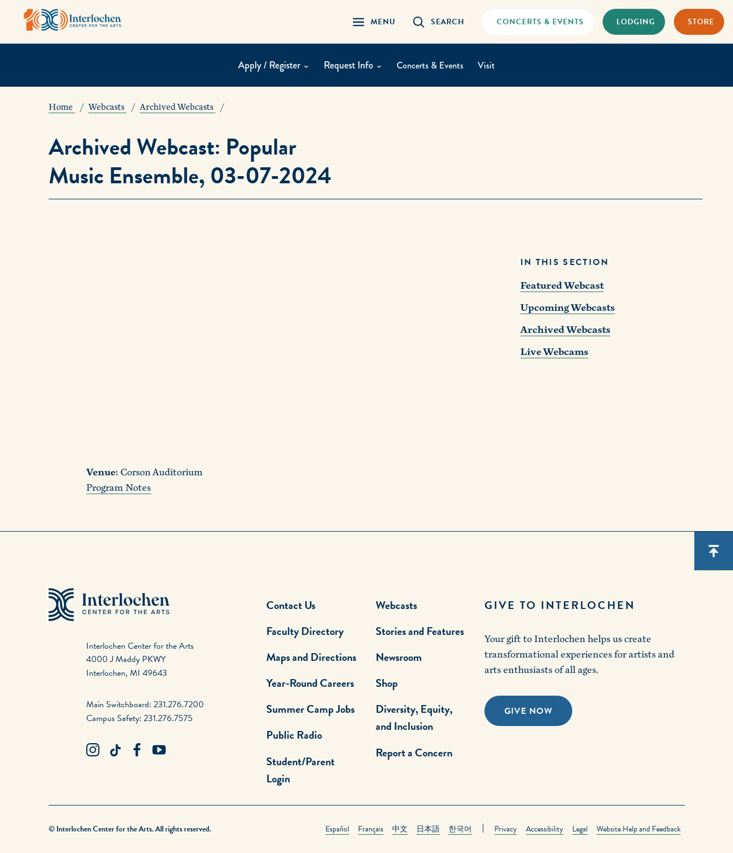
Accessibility (544, 829)
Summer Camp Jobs (310, 709)
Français (370, 829)
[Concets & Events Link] (537, 22)
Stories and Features (420, 631)
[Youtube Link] (159, 750)
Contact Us (290, 605)
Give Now (528, 711)
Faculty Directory (305, 631)
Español (337, 829)
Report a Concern (414, 752)
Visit (489, 66)
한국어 (460, 829)
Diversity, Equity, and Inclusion (414, 717)
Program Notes (118, 487)
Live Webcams (554, 352)
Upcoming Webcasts (567, 307)
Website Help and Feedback (639, 829)
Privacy (505, 829)
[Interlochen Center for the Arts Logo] (82, 20)
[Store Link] (699, 22)
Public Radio (294, 735)
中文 (400, 829)
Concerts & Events (429, 66)
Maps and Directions (311, 657)
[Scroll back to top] (713, 551)
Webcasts (396, 605)
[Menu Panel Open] (374, 22)
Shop (387, 683)
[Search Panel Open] (439, 22)
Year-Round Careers (310, 683)
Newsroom (399, 657)
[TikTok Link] (115, 750)
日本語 (428, 829)
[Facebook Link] (137, 750)
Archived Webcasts (565, 330)
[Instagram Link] (92, 750)
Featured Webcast (562, 285)
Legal (580, 829)
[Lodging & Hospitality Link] (634, 22)
